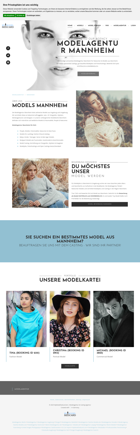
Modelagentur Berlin (19, 422)
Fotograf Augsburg (76, 430)
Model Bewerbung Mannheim (99, 204)
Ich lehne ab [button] (20, 15)
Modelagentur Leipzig (88, 425)
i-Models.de (76, 425)
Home (70, 25)
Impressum (86, 400)
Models (80, 25)
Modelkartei (70, 366)
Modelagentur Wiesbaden (96, 427)
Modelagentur (120, 25)
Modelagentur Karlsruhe (36, 425)
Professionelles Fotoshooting (116, 427)
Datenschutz (59, 400)
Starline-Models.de (94, 422)
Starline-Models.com (20, 425)
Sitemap (78, 400)
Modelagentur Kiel (63, 430)
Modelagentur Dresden (109, 422)
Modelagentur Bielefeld (69, 422)
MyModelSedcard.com (79, 427)
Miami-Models (111, 425)
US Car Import (66, 427)
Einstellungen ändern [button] (33, 15)
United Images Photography (31, 427)
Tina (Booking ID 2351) (24, 353)
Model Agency (123, 422)
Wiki (107, 25)
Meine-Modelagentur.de (53, 425)
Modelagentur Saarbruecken (51, 427)
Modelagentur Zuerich (91, 430)
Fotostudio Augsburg (48, 430)
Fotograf (58, 422)
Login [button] (133, 25)
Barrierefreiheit (70, 400)
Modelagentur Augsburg (46, 422)
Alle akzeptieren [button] (9, 15)
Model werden (94, 25)
